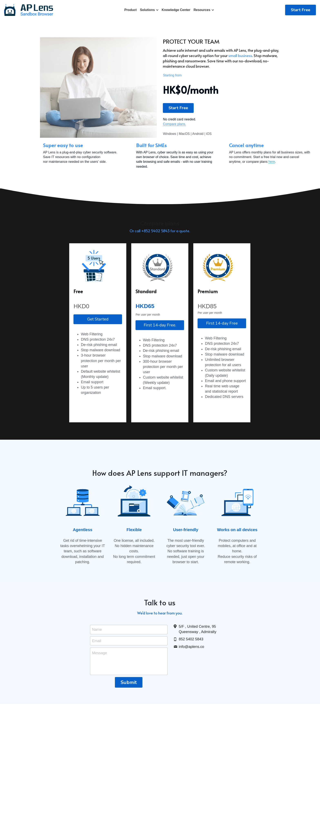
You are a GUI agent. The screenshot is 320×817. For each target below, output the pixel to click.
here (178, 175)
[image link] (28, 9)
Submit (129, 696)
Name (97, 643)
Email (96, 655)
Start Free (300, 10)
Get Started (97, 334)
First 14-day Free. (160, 340)
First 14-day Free (221, 338)
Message (99, 667)
